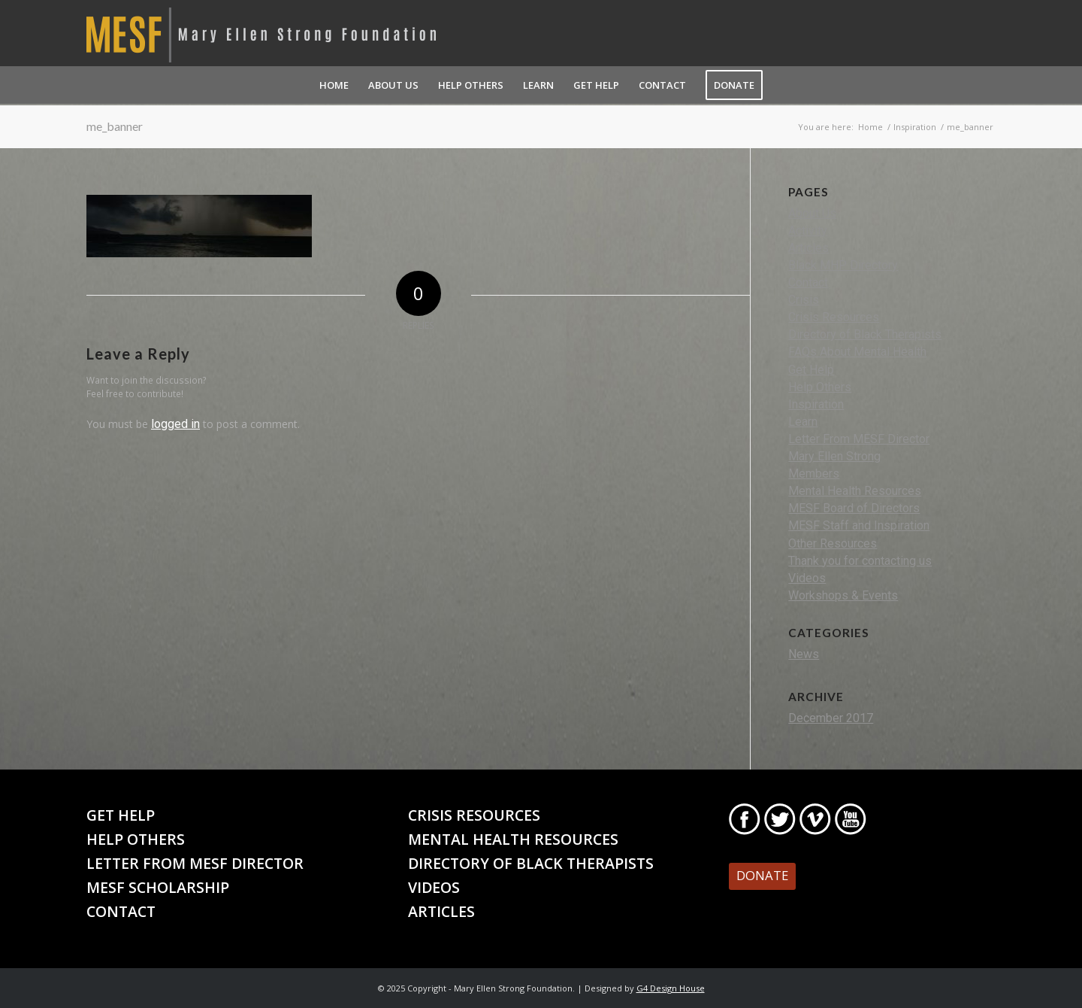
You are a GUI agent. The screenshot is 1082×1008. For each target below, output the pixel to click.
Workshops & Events (843, 595)
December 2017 (830, 718)
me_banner (114, 126)
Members (813, 473)
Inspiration (816, 404)
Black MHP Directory (843, 265)
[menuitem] (334, 85)
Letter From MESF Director (858, 439)
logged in (175, 424)
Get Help (811, 370)
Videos (807, 578)
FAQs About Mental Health (857, 352)
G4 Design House (670, 988)
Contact (808, 282)
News (803, 654)
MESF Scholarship (157, 887)
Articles (808, 248)
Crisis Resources (833, 317)
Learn (803, 421)
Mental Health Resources (854, 491)
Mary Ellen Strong (834, 456)
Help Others (819, 387)
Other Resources (832, 543)
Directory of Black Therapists (864, 334)
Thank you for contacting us (860, 561)
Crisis (803, 300)
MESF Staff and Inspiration (858, 525)
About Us (812, 213)
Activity (807, 230)
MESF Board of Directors (854, 508)
